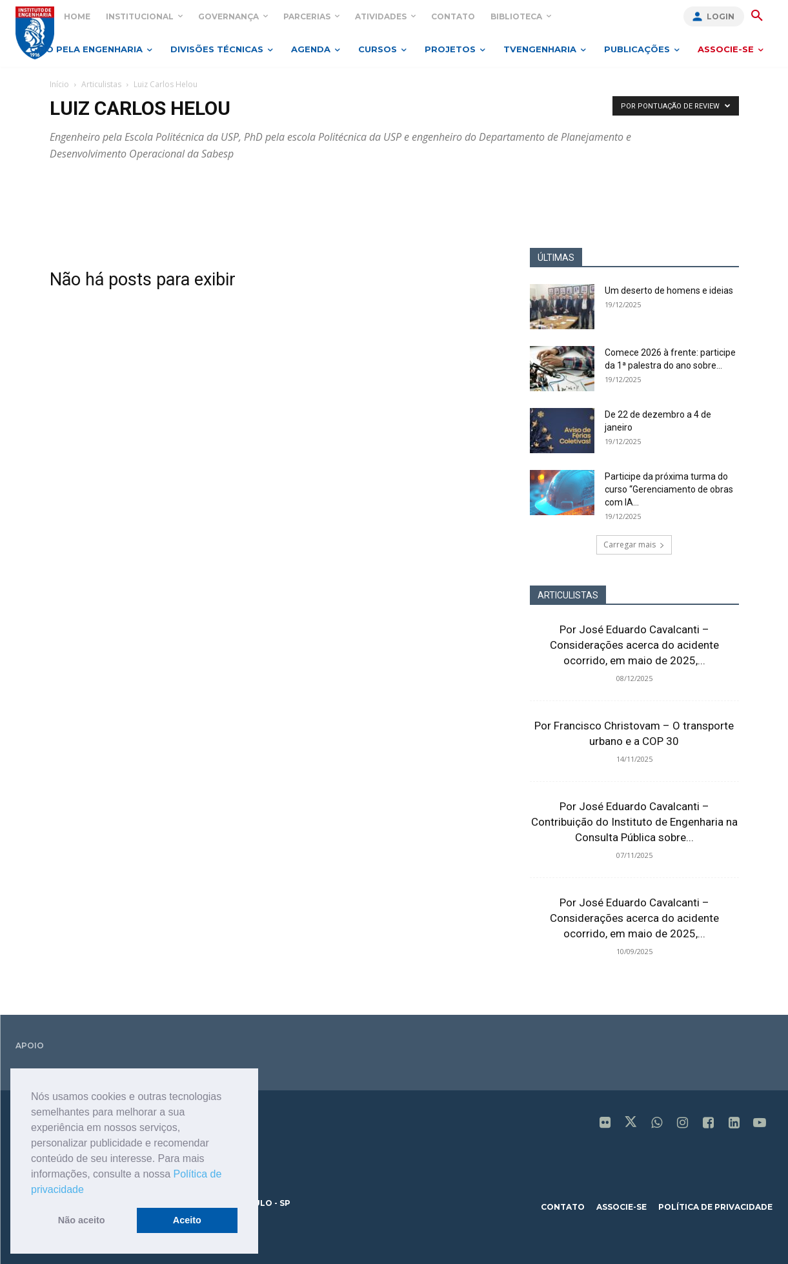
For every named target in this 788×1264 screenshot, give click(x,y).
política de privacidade (715, 1207)
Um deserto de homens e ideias (669, 290)
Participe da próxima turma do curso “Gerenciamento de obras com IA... (669, 489)
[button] (88, 1190)
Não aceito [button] (81, 1220)
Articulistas (101, 84)
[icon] (605, 1124)
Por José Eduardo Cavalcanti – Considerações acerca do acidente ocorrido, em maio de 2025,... (634, 645)
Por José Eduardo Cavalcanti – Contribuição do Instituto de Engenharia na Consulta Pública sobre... (634, 822)
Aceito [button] (187, 1220)
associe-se (621, 1207)
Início (59, 84)
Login (720, 16)
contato (563, 1207)
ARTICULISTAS (568, 595)
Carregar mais (634, 544)
